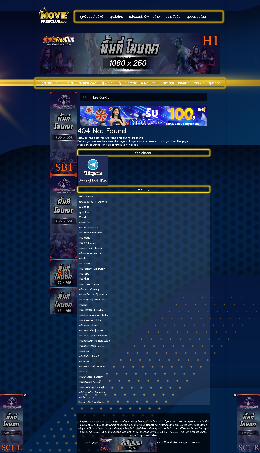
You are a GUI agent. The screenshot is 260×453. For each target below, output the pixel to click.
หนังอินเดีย (84, 351)
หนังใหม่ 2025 (88, 83)
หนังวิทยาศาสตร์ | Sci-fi (91, 320)
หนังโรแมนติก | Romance (92, 392)
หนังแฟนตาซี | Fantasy (91, 377)
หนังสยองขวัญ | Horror (91, 330)
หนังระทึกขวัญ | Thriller (91, 310)
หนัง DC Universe (88, 227)
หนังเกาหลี (84, 361)
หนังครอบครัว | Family (90, 248)
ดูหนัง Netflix (128, 83)
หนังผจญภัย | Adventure (92, 299)
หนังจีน (82, 258)
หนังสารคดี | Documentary (93, 335)
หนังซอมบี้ (84, 274)
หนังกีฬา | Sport (87, 243)
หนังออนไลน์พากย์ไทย (144, 16)
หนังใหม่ (69, 83)
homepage (132, 145)
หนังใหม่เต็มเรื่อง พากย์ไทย (92, 402)
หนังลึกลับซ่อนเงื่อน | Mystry (93, 315)
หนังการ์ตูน (167, 83)
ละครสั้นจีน (173, 16)
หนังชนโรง (148, 83)
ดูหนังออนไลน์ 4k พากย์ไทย (93, 202)
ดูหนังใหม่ (116, 16)
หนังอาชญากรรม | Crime (91, 346)
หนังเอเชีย (84, 371)
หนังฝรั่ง (183, 83)
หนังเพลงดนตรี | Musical (92, 366)
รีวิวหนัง (199, 83)
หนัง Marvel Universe (90, 232)
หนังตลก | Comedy (89, 289)
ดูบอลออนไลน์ (196, 16)
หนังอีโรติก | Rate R (89, 356)
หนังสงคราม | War (88, 325)
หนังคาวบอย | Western (91, 253)
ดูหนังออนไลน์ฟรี (92, 16)
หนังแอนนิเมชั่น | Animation (93, 387)
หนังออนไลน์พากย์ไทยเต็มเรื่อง (94, 341)
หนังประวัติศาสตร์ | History (93, 294)
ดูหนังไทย (108, 83)
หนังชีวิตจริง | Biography (92, 269)
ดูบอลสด (214, 83)
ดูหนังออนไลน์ (50, 83)
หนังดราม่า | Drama (89, 284)
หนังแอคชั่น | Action (89, 382)
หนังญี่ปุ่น (84, 279)
